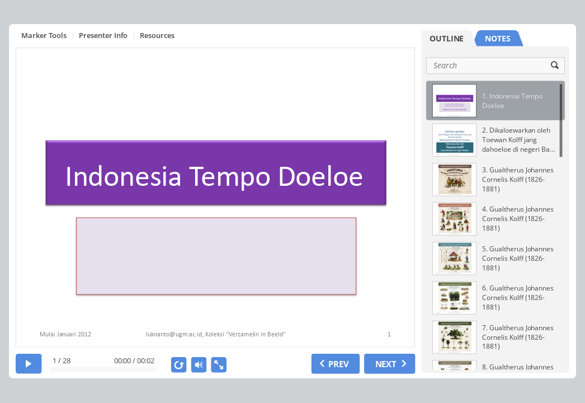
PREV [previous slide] (338, 363)
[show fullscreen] (219, 365)
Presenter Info (103, 35)
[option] (495, 100)
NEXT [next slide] (386, 363)
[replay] (179, 365)
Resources (157, 35)
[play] (29, 364)
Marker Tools (44, 35)
